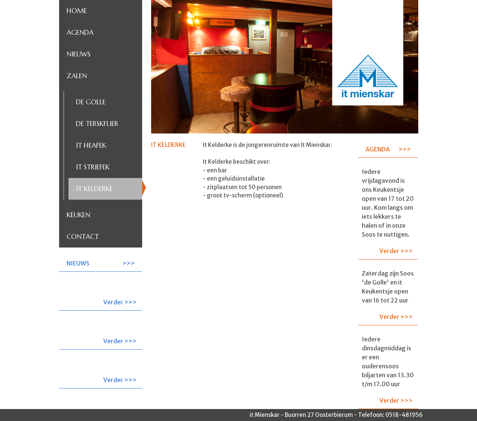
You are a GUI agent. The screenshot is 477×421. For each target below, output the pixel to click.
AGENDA (378, 149)
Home (77, 10)
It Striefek (93, 167)
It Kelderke (94, 188)
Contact (83, 236)
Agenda (80, 32)
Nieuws (79, 54)
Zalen (77, 75)
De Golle (91, 102)
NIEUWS (78, 263)
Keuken (78, 214)
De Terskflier (97, 123)
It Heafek (91, 145)
